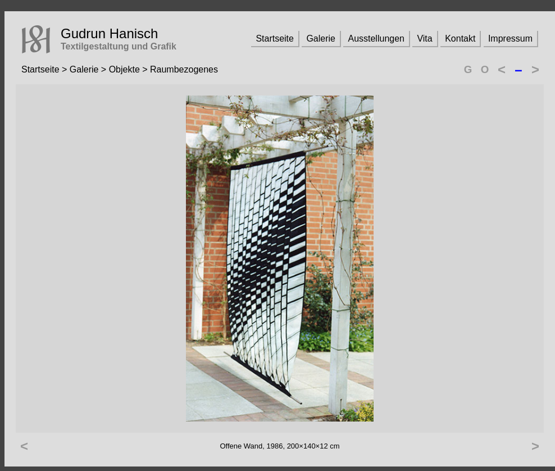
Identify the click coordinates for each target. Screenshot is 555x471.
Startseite (275, 38)
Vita (424, 38)
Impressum (510, 38)
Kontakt (460, 38)
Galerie (320, 38)
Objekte (124, 69)
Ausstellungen (376, 38)
